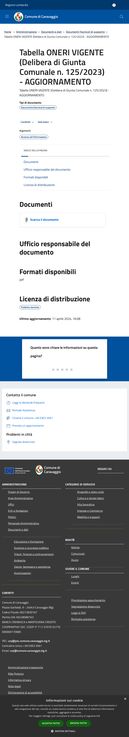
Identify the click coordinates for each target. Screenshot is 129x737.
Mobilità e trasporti (88, 517)
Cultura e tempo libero (90, 498)
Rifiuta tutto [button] (78, 723)
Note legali (14, 686)
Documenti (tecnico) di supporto (85, 32)
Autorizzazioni (22, 573)
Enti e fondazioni (18, 511)
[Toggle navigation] (7, 16)
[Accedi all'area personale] (114, 5)
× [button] (125, 699)
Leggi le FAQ (78, 613)
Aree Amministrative (20, 498)
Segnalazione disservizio (85, 606)
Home (7, 32)
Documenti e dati (51, 32)
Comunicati (78, 554)
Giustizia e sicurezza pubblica (31, 548)
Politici (12, 517)
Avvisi (74, 560)
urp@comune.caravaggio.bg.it (28, 651)
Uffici (11, 504)
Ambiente (20, 560)
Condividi (28, 122)
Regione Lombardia (16, 5)
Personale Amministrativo (23, 523)
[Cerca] (122, 17)
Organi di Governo (19, 492)
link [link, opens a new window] (98, 715)
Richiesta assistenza (83, 619)
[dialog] (64, 716)
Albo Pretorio (16, 674)
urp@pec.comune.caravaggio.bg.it (29, 641)
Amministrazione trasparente (25, 667)
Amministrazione (26, 32)
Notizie (75, 547)
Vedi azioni (46, 122)
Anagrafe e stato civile (90, 492)
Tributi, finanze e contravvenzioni (34, 554)
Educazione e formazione (29, 541)
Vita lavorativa (86, 504)
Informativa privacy (19, 680)
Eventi (75, 582)
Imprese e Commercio (90, 511)
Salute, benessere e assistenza (32, 567)
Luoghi (75, 576)
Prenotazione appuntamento (88, 600)
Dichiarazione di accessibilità (25, 692)
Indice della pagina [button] (35, 150)
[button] (65, 731)
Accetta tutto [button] (51, 723)
